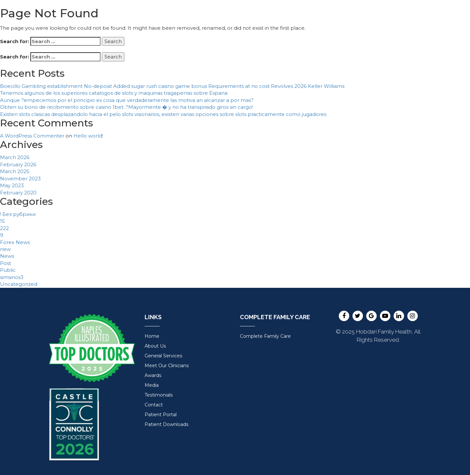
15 (2, 221)
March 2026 (14, 157)
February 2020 (18, 192)
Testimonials (159, 395)
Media (152, 385)
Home (152, 336)
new (5, 249)
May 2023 (12, 185)
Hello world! (88, 136)
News (7, 256)
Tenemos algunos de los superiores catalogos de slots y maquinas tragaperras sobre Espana (113, 93)
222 (4, 228)
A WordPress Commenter (32, 136)
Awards (153, 375)
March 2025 (14, 171)
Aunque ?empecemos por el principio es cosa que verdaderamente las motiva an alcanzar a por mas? (127, 100)
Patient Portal (161, 415)
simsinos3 (12, 277)
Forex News (15, 242)
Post (5, 263)
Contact (154, 405)
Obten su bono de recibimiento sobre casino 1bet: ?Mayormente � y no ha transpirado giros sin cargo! (126, 107)
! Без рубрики (18, 214)
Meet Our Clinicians (167, 366)
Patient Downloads (166, 424)
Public (8, 270)
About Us (155, 346)
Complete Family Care (265, 336)
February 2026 (18, 164)
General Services (163, 356)
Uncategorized (18, 284)
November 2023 (20, 178)
